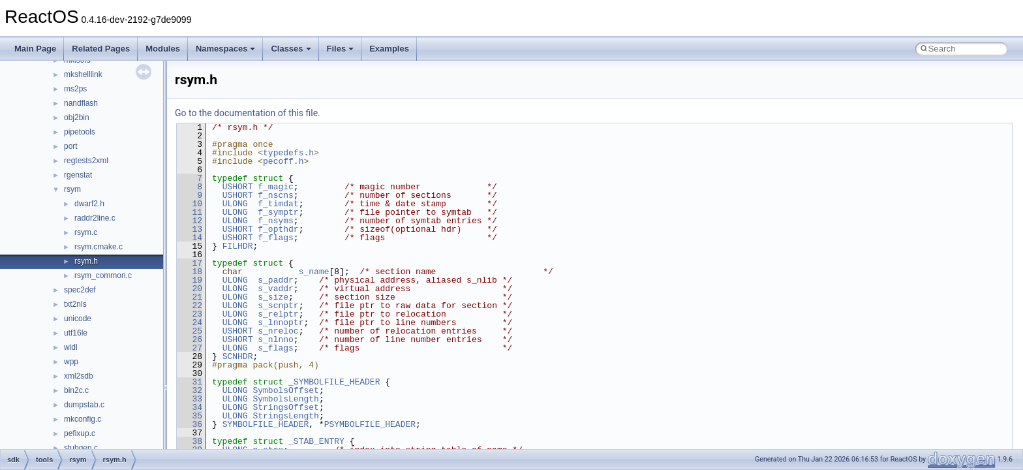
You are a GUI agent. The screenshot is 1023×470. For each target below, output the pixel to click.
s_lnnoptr (280, 322)
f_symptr (278, 212)
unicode (77, 318)
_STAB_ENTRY (316, 441)
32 (189, 390)
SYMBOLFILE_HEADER (265, 424)
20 (189, 288)
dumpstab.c (84, 404)
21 (189, 297)
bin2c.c (76, 390)
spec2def (80, 289)
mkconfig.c (82, 419)
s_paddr (276, 280)
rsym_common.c (103, 275)
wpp (71, 361)
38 (189, 441)
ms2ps (75, 88)
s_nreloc (278, 331)
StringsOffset (285, 407)
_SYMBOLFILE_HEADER (334, 382)
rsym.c (85, 232)
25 (189, 331)
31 (189, 382)
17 (189, 263)
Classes (291, 49)
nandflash (81, 103)
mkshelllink (83, 74)
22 (189, 305)
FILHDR (237, 246)
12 (189, 221)
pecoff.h (283, 161)
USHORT (237, 187)
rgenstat (78, 175)
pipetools (79, 131)
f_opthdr (278, 229)
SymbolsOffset (285, 390)
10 (189, 204)
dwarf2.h (89, 203)
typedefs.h (288, 153)
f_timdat (278, 204)
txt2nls (75, 304)
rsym (72, 189)
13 (189, 229)
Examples (389, 49)
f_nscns (276, 195)
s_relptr (278, 314)
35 (189, 416)
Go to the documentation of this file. (247, 113)
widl (71, 347)
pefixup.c (79, 433)
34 (189, 407)
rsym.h (86, 261)
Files (340, 49)
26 (189, 339)
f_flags (276, 237)
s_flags (276, 348)
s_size (273, 297)
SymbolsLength (285, 399)
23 (189, 314)
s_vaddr (276, 288)
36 (189, 424)
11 (189, 212)
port (71, 146)
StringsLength (285, 416)
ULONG (235, 204)
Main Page (35, 49)
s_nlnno (276, 339)
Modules (162, 49)
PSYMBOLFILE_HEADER (370, 424)
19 (189, 280)
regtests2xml (86, 160)
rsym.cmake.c (98, 246)
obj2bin (76, 117)
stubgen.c (81, 447)
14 (189, 237)
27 (189, 348)
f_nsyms (276, 221)
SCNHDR (237, 356)
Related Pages (101, 49)
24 (189, 322)
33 (189, 399)
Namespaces (226, 49)
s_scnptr (278, 305)
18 (189, 271)
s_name (314, 271)
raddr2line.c (94, 218)
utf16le (75, 332)
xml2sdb (78, 376)
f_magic (276, 187)
